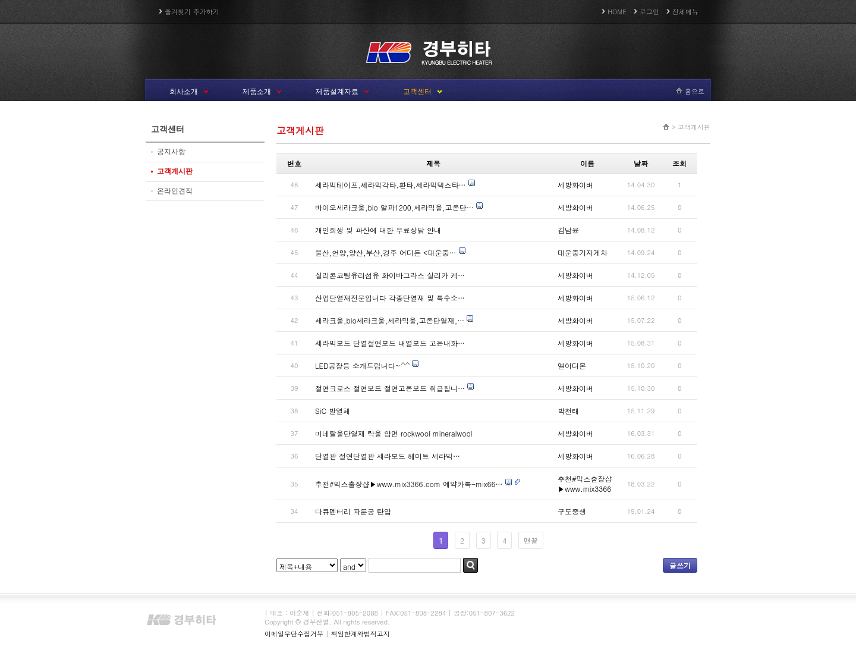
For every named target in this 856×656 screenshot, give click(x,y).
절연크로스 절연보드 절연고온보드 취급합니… (390, 388)
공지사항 (171, 151)
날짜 (641, 163)
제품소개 (257, 91)
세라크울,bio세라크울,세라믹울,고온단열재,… (389, 320)
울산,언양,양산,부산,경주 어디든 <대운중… (386, 252)
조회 (679, 163)
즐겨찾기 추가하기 (192, 11)
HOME (617, 11)
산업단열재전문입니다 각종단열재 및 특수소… (390, 298)
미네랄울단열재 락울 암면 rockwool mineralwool (393, 433)
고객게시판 (175, 171)
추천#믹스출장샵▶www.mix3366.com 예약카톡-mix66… (409, 484)
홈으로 (694, 91)
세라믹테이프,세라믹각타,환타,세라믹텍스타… (390, 185)
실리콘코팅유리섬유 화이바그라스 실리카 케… (390, 275)
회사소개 (183, 91)
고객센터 (417, 91)
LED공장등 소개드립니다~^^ (362, 365)
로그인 (649, 11)
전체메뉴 (685, 11)
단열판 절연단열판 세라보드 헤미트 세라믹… (387, 456)
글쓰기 (680, 565)
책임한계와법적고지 (360, 633)
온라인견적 (175, 191)
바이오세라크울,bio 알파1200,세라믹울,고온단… (394, 207)
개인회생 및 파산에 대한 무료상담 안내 (378, 230)
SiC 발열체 (332, 411)
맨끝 (531, 540)
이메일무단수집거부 (294, 633)
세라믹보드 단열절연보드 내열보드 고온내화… (390, 343)
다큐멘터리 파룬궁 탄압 (353, 511)
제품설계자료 (337, 91)
